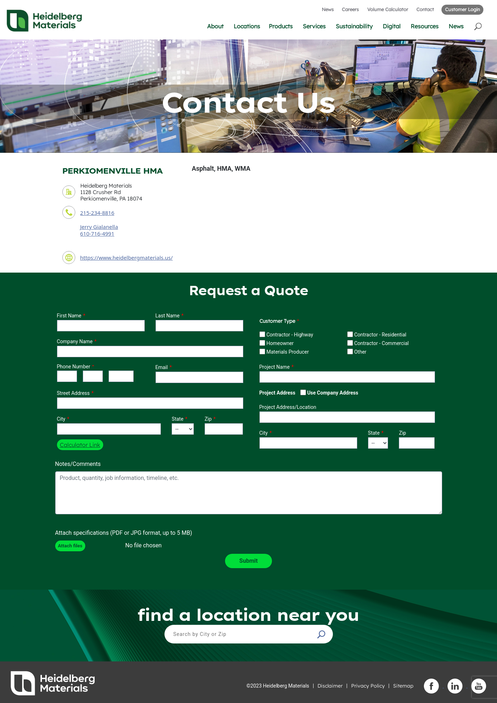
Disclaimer (330, 686)
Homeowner (279, 343)
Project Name (274, 367)
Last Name (168, 316)
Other (360, 352)
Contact (425, 9)
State (177, 419)
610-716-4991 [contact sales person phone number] (97, 233)
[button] (478, 26)
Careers (350, 9)
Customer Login (462, 9)
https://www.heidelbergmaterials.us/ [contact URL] (126, 257)
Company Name (75, 341)
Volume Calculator (387, 9)
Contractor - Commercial (381, 343)
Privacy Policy (368, 686)
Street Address (73, 393)
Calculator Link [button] (80, 444)
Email (162, 367)
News (328, 9)
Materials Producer (287, 352)
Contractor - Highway (289, 335)
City (61, 419)
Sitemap (403, 686)
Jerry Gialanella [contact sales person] (99, 226)
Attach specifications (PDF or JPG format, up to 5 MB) (123, 532)
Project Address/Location (287, 407)
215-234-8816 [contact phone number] (97, 212)
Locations (247, 26)
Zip (208, 419)
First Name (69, 316)
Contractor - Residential (380, 335)
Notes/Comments (78, 464)
